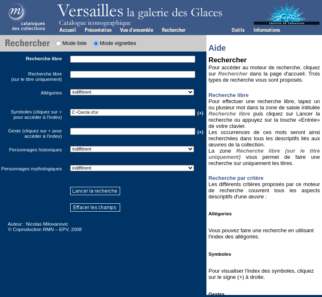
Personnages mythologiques (31, 168)
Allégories (51, 92)
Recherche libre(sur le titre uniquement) (36, 76)
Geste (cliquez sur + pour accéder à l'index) (35, 133)
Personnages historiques (35, 149)
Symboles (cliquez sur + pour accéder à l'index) (36, 114)
